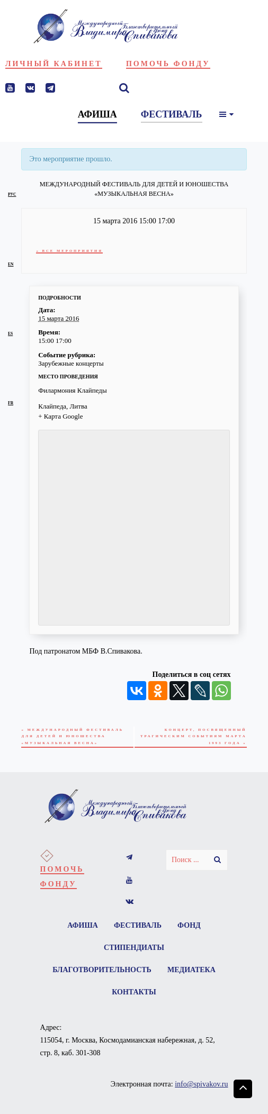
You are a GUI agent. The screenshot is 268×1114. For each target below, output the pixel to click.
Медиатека (192, 975)
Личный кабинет (53, 64)
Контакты (134, 998)
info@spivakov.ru (201, 1091)
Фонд (191, 928)
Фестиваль (138, 928)
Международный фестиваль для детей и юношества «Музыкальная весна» (76, 737)
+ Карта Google (60, 416)
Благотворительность (100, 975)
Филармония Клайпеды (72, 390)
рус (12, 194)
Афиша (81, 928)
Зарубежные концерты (70, 363)
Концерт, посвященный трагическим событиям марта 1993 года (202, 737)
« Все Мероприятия (72, 250)
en (11, 264)
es (10, 333)
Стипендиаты (134, 952)
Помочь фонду (168, 64)
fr (10, 403)
